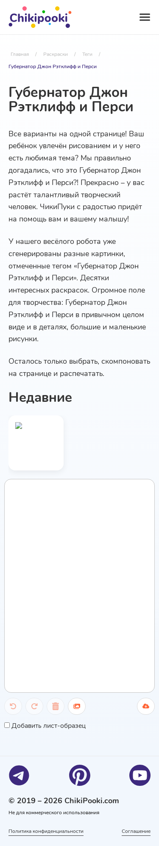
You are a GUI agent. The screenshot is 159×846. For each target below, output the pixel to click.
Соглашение (136, 831)
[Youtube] (140, 775)
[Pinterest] (79, 775)
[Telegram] (19, 775)
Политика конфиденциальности (46, 831)
